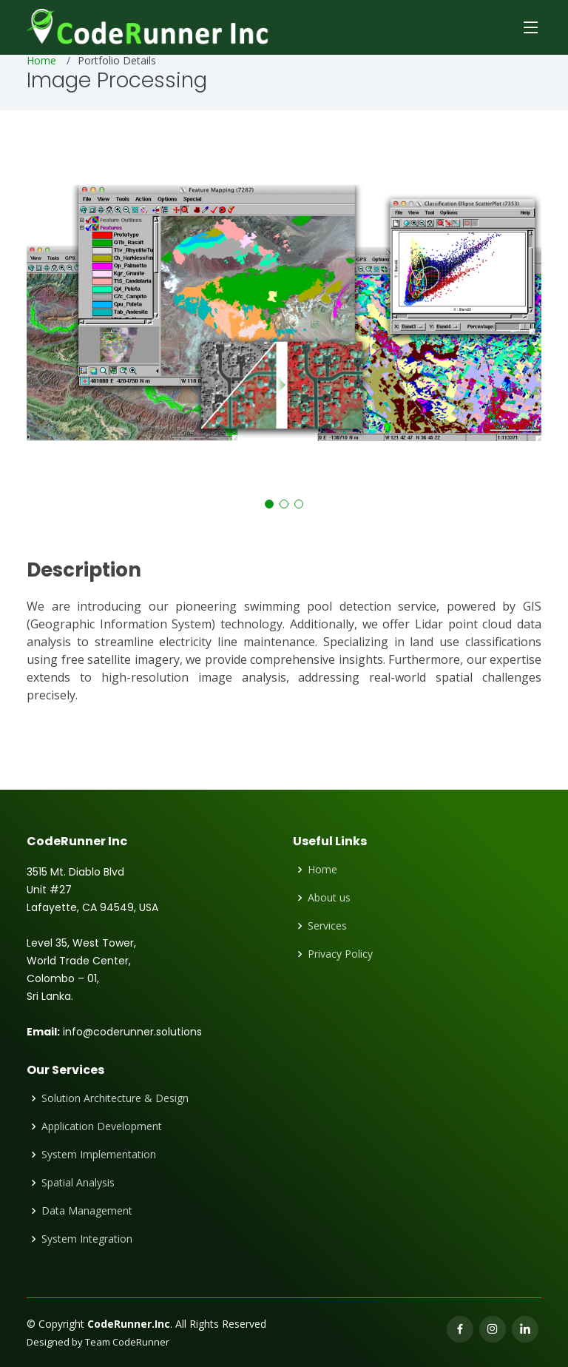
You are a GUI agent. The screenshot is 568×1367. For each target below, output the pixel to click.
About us (329, 898)
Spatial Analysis (78, 1183)
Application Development (101, 1126)
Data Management (86, 1211)
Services (327, 926)
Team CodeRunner (127, 1341)
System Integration (86, 1239)
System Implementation (98, 1154)
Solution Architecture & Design (115, 1098)
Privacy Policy (340, 954)
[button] (269, 504)
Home (41, 60)
